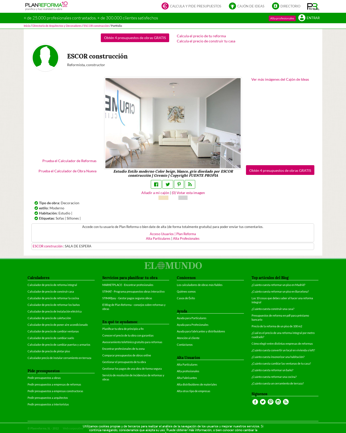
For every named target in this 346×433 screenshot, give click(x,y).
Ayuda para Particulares (191, 318)
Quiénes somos (186, 291)
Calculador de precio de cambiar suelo (51, 338)
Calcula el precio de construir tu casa (206, 41)
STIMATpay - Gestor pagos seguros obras (127, 298)
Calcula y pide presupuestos (191, 6)
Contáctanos (185, 344)
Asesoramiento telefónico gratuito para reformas (132, 342)
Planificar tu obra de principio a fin (123, 328)
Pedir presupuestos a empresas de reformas (54, 384)
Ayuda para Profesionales (192, 324)
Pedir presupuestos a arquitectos (48, 397)
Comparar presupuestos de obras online (126, 355)
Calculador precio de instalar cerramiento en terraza (59, 357)
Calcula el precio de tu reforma (201, 36)
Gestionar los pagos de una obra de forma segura (132, 368)
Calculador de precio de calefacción (49, 318)
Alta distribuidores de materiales (197, 384)
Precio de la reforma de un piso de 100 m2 (277, 326)
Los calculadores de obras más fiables (200, 284)
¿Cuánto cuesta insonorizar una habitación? (278, 356)
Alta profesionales (282, 18)
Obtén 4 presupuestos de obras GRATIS (135, 37)
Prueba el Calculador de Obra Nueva (67, 171)
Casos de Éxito (186, 298)
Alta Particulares (158, 238)
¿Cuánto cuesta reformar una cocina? (274, 376)
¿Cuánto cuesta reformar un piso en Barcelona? (280, 291)
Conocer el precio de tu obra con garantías (128, 335)
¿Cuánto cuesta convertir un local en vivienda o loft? (283, 350)
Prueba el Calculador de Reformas (69, 161)
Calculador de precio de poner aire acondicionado (58, 324)
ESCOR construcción (48, 246)
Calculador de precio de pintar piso (49, 351)
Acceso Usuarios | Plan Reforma (173, 234)
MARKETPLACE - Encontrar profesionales (127, 284)
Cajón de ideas (246, 6)
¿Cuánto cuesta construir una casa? (273, 308)
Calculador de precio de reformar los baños (54, 304)
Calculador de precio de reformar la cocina (53, 298)
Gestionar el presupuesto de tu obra (124, 362)
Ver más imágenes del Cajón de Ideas (280, 79)
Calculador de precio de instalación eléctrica (55, 311)
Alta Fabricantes (187, 377)
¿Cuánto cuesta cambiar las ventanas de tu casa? (281, 363)
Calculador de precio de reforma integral (52, 284)
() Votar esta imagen (188, 192)
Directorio (286, 6)
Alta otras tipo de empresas (193, 391)
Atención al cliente (188, 338)
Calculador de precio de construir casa (51, 291)
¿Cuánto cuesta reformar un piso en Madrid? (278, 284)
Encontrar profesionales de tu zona (123, 348)
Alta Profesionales (186, 238)
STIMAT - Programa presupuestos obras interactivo (133, 291)
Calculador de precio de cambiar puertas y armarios (59, 344)
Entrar (309, 18)
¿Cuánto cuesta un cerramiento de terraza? (278, 383)
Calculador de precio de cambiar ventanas (53, 331)
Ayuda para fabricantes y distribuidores (201, 331)
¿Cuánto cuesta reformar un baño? (272, 370)
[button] (313, 6)
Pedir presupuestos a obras (44, 377)
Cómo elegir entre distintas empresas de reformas (282, 343)
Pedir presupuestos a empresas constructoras (55, 391)
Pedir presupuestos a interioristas (48, 404)
